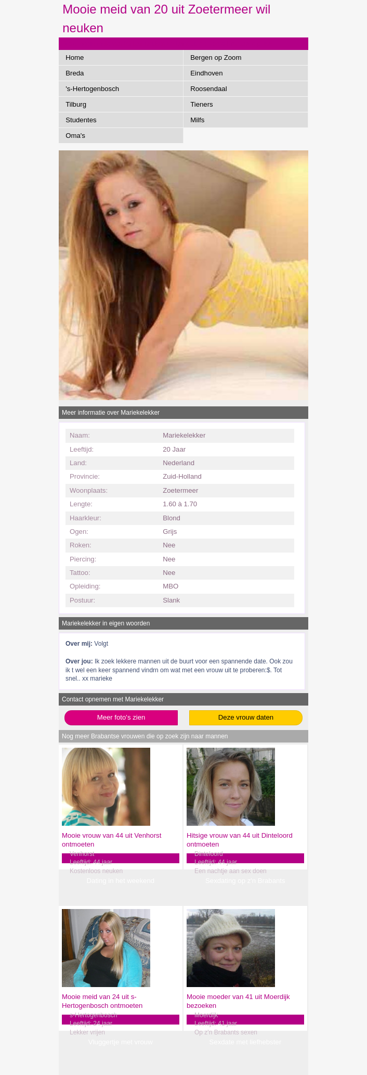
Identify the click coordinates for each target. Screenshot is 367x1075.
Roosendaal (208, 89)
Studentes (80, 120)
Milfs (197, 120)
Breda (74, 73)
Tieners (201, 104)
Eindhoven (206, 73)
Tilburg (75, 104)
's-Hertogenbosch (92, 89)
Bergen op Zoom (215, 57)
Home (74, 57)
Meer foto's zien (121, 717)
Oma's (75, 135)
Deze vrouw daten (245, 717)
